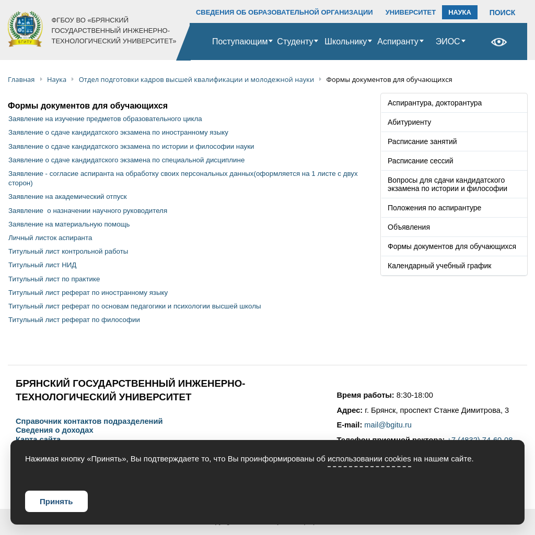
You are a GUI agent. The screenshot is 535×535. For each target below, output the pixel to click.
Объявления (409, 227)
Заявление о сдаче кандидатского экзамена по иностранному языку (118, 132)
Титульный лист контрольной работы (68, 251)
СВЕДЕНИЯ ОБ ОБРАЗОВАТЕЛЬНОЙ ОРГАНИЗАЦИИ (284, 12)
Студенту (295, 41)
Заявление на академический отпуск (67, 196)
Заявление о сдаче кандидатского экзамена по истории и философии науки (131, 146)
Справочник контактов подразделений (89, 421)
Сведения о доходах (55, 430)
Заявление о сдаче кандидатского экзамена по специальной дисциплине (126, 160)
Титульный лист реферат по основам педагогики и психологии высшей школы (134, 306)
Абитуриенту (409, 122)
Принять (56, 501)
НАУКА (459, 12)
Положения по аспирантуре (434, 208)
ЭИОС (448, 41)
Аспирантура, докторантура (435, 103)
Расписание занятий (422, 141)
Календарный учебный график (439, 265)
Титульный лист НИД (42, 265)
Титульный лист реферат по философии (74, 320)
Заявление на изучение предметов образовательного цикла (105, 119)
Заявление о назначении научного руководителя (87, 211)
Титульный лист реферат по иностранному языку (88, 292)
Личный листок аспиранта (50, 238)
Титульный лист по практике (54, 279)
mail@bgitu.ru (388, 425)
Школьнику (345, 41)
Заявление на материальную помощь (69, 224)
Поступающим (240, 41)
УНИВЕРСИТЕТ (411, 12)
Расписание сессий (420, 161)
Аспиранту (397, 41)
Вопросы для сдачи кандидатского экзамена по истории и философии (447, 184)
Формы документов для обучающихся (452, 246)
